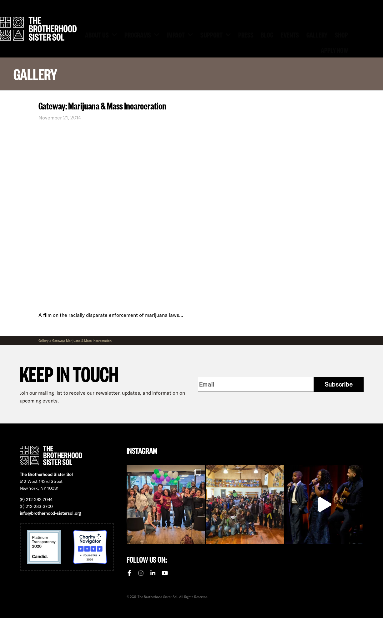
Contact (186, 6)
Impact (180, 34)
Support (215, 34)
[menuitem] (216, 6)
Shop (341, 34)
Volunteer (153, 6)
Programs (141, 34)
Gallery (316, 34)
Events (290, 34)
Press (245, 34)
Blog (267, 34)
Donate (121, 6)
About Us (101, 34)
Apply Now (334, 49)
